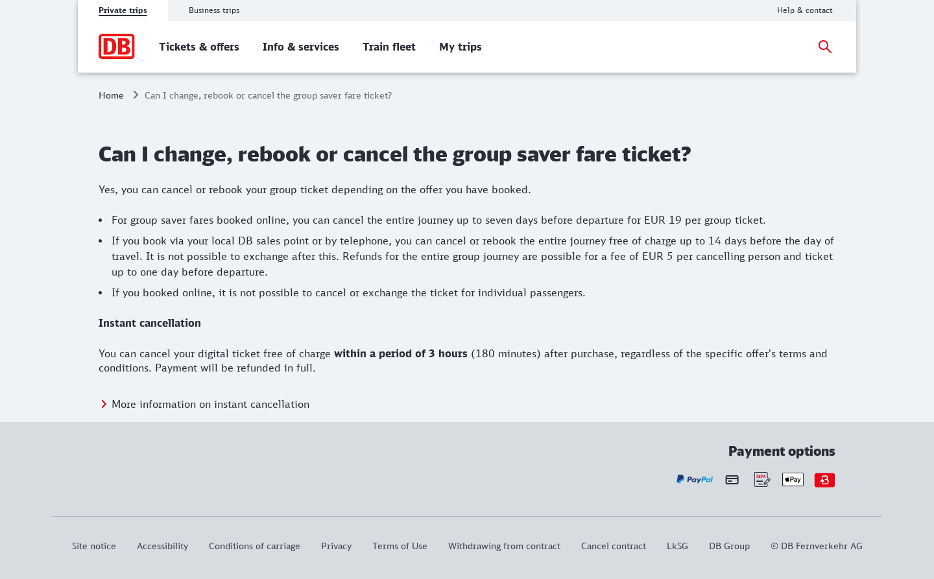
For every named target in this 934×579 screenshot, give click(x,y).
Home (111, 94)
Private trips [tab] (123, 10)
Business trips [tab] (214, 10)
